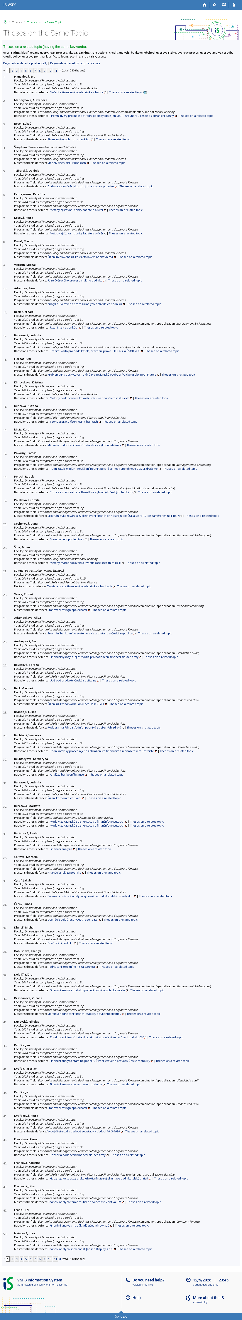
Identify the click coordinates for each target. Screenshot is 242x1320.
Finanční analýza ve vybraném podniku (76, 1084)
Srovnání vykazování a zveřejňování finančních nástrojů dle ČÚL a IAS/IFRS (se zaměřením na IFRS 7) (113, 516)
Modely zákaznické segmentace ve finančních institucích (87, 822)
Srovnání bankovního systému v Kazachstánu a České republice (90, 633)
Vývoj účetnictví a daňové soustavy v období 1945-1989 (83, 1131)
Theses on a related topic (126, 92)
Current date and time (205, 1284)
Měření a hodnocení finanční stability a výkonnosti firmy (84, 445)
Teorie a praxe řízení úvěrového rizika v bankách (79, 586)
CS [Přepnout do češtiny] (224, 4)
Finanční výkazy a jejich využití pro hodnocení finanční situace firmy (94, 657)
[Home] (204, 5)
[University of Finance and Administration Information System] (9, 4)
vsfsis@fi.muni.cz (142, 1284)
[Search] (214, 5)
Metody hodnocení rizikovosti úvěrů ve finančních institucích (89, 398)
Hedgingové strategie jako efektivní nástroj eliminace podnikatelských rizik (99, 1178)
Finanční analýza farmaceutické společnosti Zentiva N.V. (84, 1202)
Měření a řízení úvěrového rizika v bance (76, 92)
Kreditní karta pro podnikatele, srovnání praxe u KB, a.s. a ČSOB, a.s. (95, 351)
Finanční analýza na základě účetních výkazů (79, 1225)
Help (136, 1297)
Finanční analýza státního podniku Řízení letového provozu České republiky (100, 1061)
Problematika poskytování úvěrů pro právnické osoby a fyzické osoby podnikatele (101, 374)
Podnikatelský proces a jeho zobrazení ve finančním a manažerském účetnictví (102, 751)
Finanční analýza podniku (64, 872)
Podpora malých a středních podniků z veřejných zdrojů (84, 727)
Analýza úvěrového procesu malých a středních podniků (84, 304)
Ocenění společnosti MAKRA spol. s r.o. (72, 920)
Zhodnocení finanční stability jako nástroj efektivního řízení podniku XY (97, 1037)
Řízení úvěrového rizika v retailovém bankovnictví (80, 257)
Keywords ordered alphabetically (25, 63)
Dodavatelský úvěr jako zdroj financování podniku (80, 186)
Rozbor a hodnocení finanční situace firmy (78, 1155)
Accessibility (200, 1302)
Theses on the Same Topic (44, 22)
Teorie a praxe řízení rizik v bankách (74, 422)
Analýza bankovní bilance (67, 774)
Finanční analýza (61, 849)
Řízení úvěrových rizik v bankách (68, 139)
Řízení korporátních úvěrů (64, 798)
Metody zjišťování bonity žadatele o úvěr (76, 210)
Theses (17, 22)
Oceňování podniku (60, 943)
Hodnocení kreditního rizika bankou (71, 967)
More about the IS (208, 1297)
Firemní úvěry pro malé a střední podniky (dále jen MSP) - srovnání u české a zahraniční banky (112, 116)
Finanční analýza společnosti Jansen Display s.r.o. (80, 1249)
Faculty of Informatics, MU (52, 1284)
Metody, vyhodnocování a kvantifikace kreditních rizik (85, 563)
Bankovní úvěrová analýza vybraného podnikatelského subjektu (90, 896)
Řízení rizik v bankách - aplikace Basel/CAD (75, 704)
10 (49, 70)
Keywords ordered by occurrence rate (75, 63)
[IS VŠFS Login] (234, 5)
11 (55, 70)
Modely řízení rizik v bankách (66, 163)
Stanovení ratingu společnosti (67, 610)
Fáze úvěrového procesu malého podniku (75, 280)
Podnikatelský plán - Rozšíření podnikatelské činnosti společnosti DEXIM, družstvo (104, 469)
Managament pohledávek (67, 539)
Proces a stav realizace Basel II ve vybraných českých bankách (91, 492)
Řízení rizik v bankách (64, 327)
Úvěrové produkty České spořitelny (73, 680)
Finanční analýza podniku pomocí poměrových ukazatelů (87, 990)
